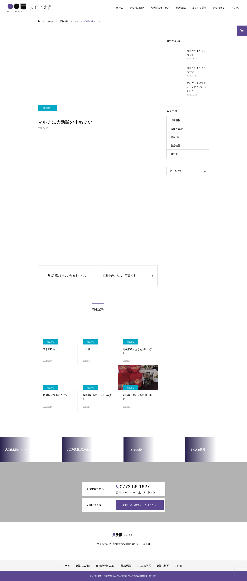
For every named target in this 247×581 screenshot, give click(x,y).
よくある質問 (199, 7)
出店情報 (175, 120)
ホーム (119, 7)
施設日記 (181, 7)
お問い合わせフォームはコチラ (139, 505)
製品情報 (47, 108)
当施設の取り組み (160, 7)
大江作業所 (177, 128)
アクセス (236, 7)
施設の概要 (219, 7)
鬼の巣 (174, 154)
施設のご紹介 (137, 7)
